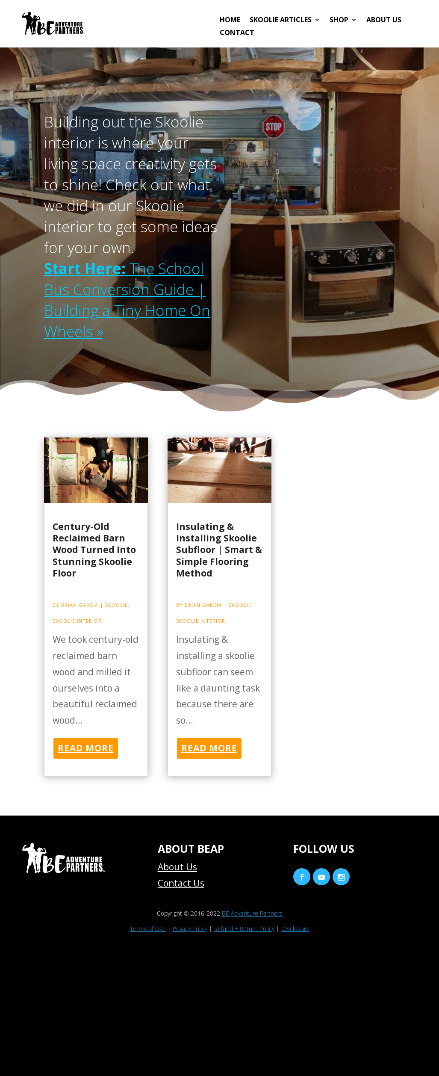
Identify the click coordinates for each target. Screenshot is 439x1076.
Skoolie (116, 605)
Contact (237, 33)
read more (86, 748)
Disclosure (295, 929)
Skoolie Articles (281, 20)
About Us (383, 20)
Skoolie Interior (77, 621)
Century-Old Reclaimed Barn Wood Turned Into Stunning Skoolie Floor (94, 549)
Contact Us (181, 883)
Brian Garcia (79, 605)
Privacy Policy (190, 929)
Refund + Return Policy (244, 929)
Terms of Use (148, 929)
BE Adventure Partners (252, 913)
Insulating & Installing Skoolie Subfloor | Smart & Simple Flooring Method (219, 549)
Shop (339, 20)
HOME (230, 20)
